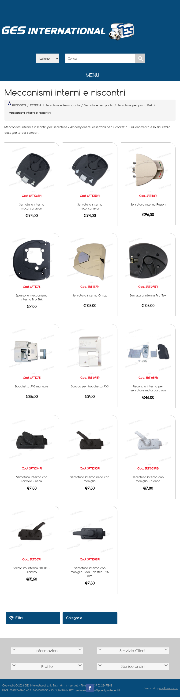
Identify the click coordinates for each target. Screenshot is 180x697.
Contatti (102, 9)
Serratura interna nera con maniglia (89, 479)
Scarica (90, 9)
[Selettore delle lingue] (47, 58)
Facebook (90, 688)
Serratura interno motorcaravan (31, 206)
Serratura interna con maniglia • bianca (148, 479)
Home (65, 9)
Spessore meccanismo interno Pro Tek (31, 297)
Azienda (78, 9)
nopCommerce (168, 688)
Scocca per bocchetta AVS (90, 386)
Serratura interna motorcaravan (89, 206)
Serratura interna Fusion (148, 204)
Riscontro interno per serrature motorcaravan (148, 388)
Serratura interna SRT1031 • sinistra (31, 570)
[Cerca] (100, 58)
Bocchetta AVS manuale (31, 386)
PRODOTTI (17, 104)
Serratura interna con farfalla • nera (31, 479)
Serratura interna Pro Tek (148, 295)
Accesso (114, 9)
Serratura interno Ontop (89, 295)
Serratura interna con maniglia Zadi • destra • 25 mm (90, 572)
